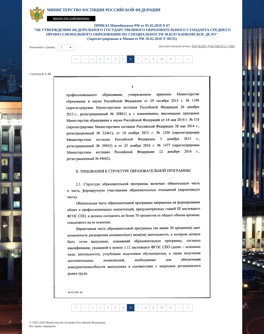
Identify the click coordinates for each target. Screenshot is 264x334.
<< (76, 59)
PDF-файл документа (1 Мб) (213, 46)
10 (161, 59)
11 (170, 59)
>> (187, 59)
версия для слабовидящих (71, 18)
